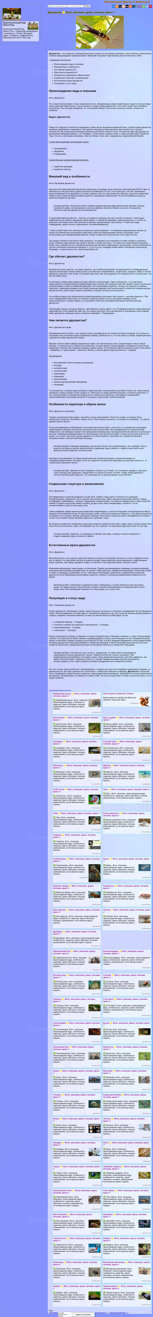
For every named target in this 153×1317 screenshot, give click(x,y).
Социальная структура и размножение (71, 78)
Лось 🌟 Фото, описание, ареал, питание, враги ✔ (126, 789)
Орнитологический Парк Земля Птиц (20, 30)
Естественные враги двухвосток (68, 81)
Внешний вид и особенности (66, 67)
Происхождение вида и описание (69, 64)
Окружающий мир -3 (98, 1313)
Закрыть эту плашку (83, 1314)
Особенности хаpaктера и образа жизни (72, 75)
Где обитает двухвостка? (65, 70)
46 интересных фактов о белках (118, 694)
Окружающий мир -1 (58, 1313)
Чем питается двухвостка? (66, 72)
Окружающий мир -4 (118, 1313)
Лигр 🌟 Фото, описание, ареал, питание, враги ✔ (76, 813)
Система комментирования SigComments (60, 690)
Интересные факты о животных (128, 1)
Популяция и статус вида (65, 83)
